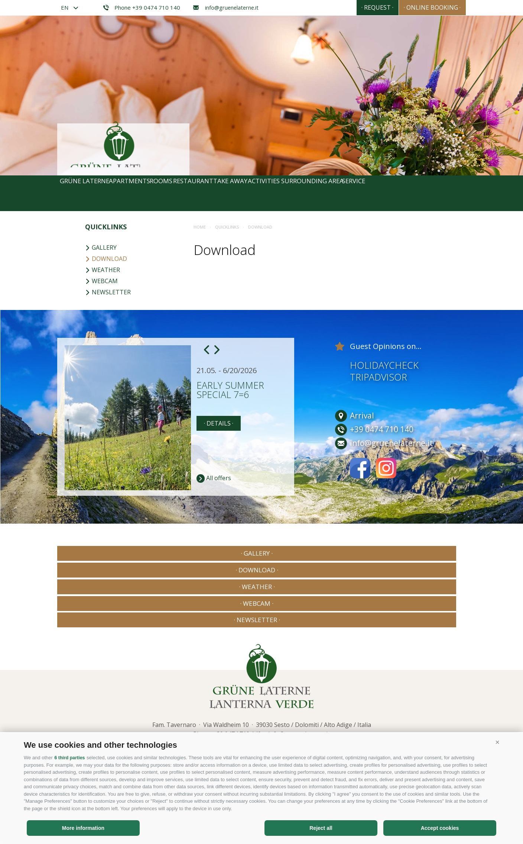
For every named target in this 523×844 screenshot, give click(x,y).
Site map (187, 690)
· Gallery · (97, 553)
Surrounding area (387, 193)
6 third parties (70, 757)
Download (106, 259)
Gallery (101, 247)
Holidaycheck (384, 365)
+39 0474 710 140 (237, 666)
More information (83, 828)
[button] (497, 742)
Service (442, 193)
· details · (218, 423)
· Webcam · (344, 553)
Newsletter (108, 292)
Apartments (146, 193)
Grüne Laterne (88, 193)
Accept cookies (440, 828)
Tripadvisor (378, 377)
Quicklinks (106, 226)
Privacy (160, 690)
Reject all (320, 828)
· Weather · (261, 553)
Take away (282, 193)
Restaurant (233, 193)
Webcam (101, 281)
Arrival (354, 416)
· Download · (178, 553)
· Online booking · (425, 7)
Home (200, 227)
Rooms (190, 193)
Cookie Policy (219, 690)
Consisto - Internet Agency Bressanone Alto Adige (395, 688)
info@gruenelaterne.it (225, 7)
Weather (102, 270)
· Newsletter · (426, 553)
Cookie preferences (287, 690)
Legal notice (131, 690)
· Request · (357, 7)
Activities (328, 193)
